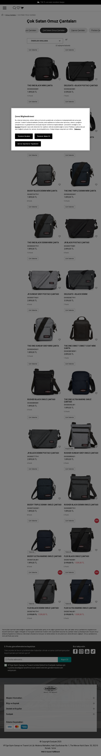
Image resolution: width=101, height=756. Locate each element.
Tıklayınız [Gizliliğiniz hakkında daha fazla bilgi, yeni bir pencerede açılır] (77, 129)
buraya (17, 127)
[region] (50, 129)
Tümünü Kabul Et (43, 136)
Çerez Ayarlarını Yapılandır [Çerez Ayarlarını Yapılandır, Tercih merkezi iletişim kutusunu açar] (28, 144)
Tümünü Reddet (24, 136)
